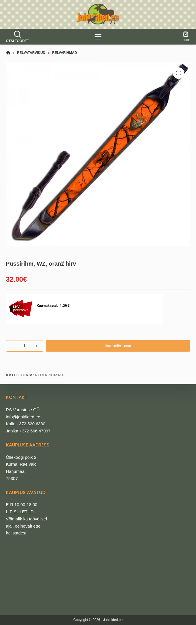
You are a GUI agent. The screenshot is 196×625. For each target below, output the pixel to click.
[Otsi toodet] (17, 37)
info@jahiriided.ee (23, 416)
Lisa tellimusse (118, 345)
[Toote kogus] (24, 346)
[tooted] (98, 36)
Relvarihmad (49, 375)
